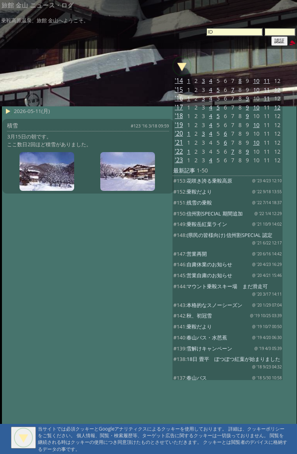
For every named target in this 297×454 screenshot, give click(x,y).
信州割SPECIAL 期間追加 (214, 213)
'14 (179, 81)
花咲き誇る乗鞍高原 (209, 180)
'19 (179, 125)
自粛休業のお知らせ (209, 264)
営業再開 (197, 253)
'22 (179, 151)
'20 (179, 133)
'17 (179, 107)
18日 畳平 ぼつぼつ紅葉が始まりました (233, 358)
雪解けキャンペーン (209, 348)
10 (256, 80)
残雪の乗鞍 (199, 202)
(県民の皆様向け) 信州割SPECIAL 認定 (229, 235)
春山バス (197, 377)
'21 (179, 142)
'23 (179, 160)
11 (267, 80)
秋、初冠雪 (199, 315)
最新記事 (184, 170)
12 (277, 89)
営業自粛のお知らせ (209, 275)
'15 (179, 90)
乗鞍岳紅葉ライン (207, 224)
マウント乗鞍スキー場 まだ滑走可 (227, 286)
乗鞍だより (199, 191)
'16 (179, 98)
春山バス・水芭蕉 (207, 337)
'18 (179, 116)
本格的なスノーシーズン (214, 305)
